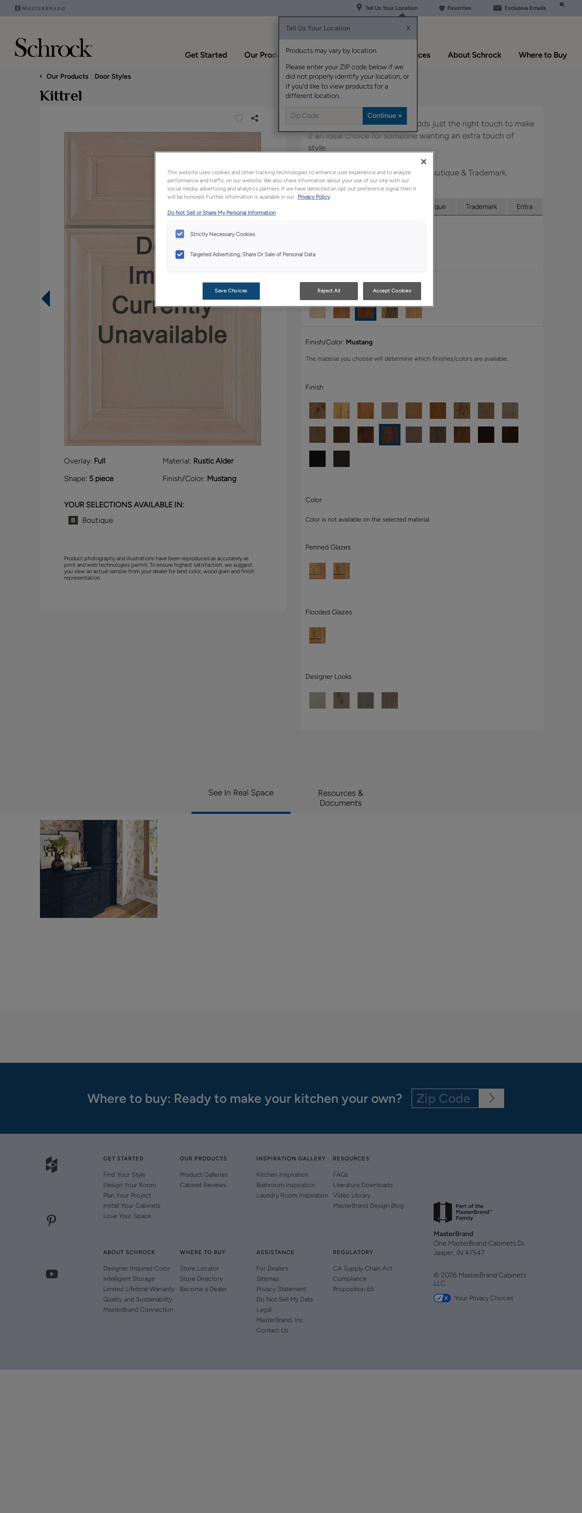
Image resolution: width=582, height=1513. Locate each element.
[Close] (423, 161)
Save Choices (231, 291)
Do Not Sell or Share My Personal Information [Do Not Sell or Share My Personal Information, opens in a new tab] (221, 212)
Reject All (328, 291)
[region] (294, 229)
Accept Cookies (392, 291)
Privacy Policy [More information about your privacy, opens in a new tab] (314, 196)
